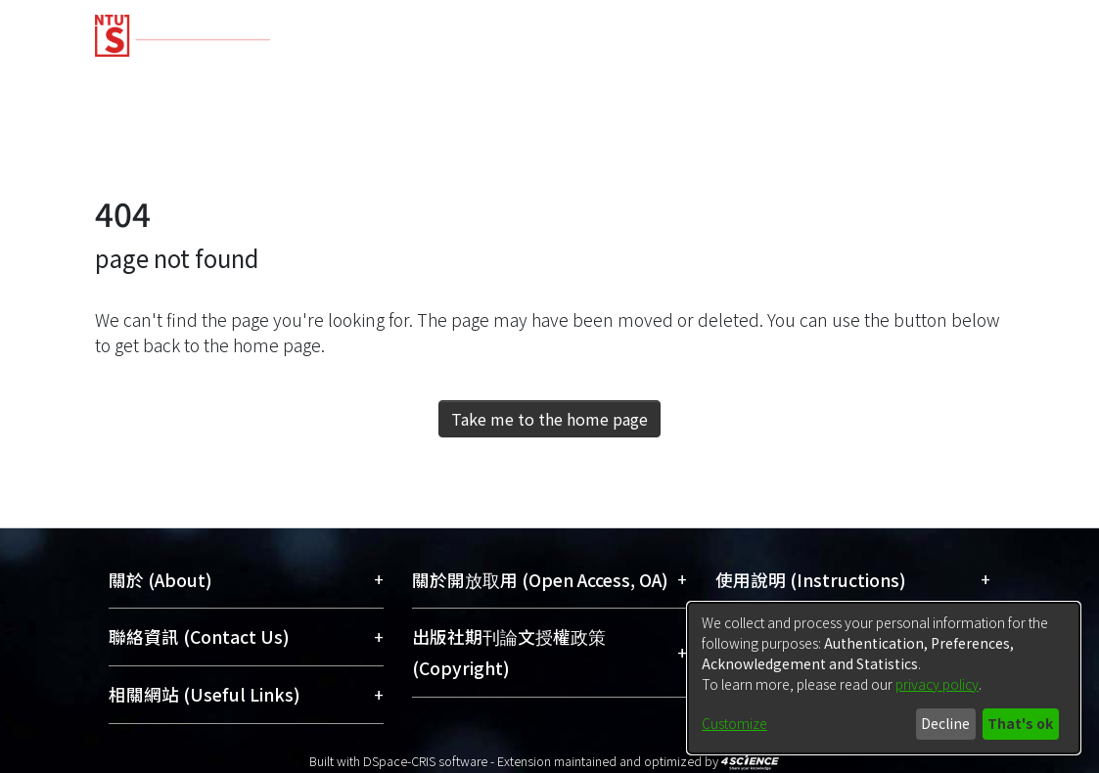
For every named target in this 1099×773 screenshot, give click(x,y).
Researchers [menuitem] (811, 80)
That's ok (1020, 723)
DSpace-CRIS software (425, 760)
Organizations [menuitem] (962, 80)
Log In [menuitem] (962, 150)
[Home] (533, 28)
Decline (945, 723)
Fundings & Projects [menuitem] (637, 80)
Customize (734, 723)
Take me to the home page (549, 419)
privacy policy (937, 684)
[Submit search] (862, 150)
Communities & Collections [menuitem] (209, 80)
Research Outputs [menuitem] (438, 80)
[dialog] (883, 678)
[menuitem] (903, 150)
